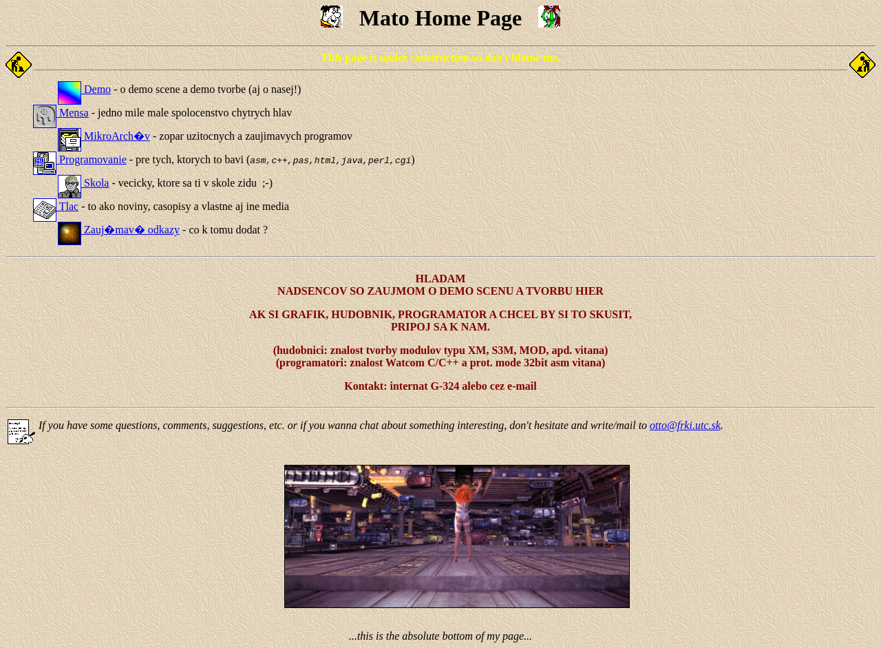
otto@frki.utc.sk (685, 425)
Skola (83, 183)
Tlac (55, 206)
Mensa (61, 112)
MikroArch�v (104, 136)
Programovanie (80, 159)
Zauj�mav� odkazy (119, 230)
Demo (84, 89)
